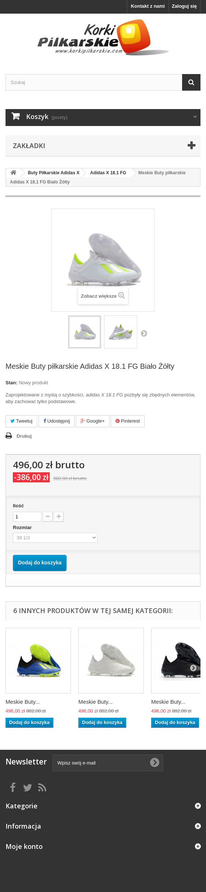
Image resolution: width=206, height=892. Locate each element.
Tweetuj (21, 421)
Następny (144, 333)
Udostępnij (56, 421)
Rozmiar (23, 527)
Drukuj (24, 436)
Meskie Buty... (23, 702)
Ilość (18, 505)
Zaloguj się (184, 6)
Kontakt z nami (148, 6)
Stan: (12, 382)
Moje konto (24, 846)
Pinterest (128, 421)
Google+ (92, 421)
